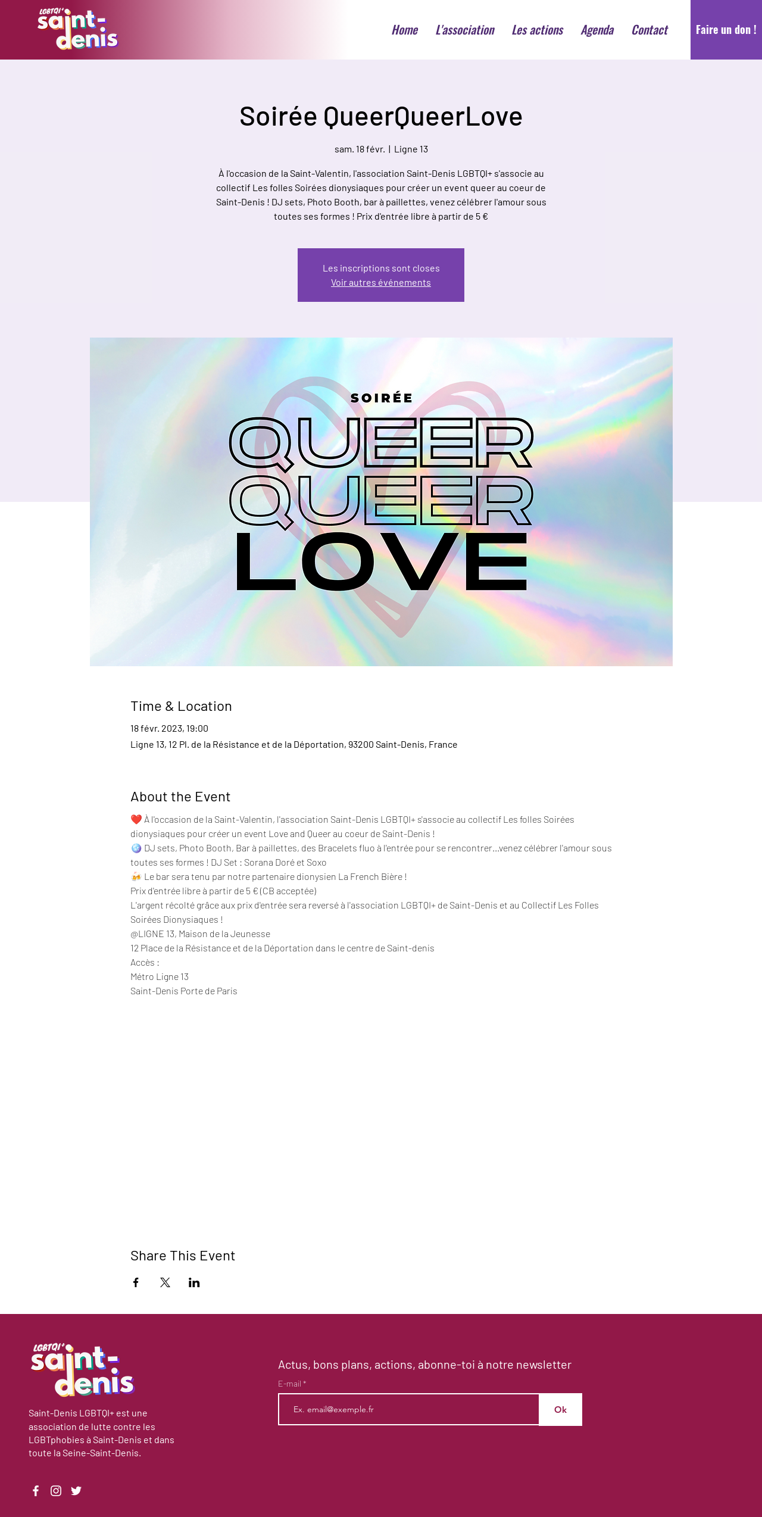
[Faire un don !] (726, 30)
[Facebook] (36, 1491)
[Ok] (560, 1409)
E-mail (290, 1383)
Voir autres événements (381, 282)
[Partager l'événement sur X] (165, 1282)
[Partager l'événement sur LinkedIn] (194, 1282)
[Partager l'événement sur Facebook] (136, 1282)
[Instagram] (56, 1491)
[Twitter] (76, 1491)
